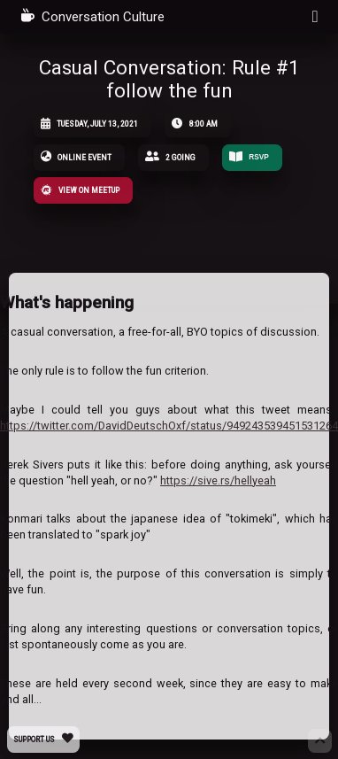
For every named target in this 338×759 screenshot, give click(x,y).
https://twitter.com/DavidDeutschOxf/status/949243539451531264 (169, 425)
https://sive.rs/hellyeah (218, 480)
